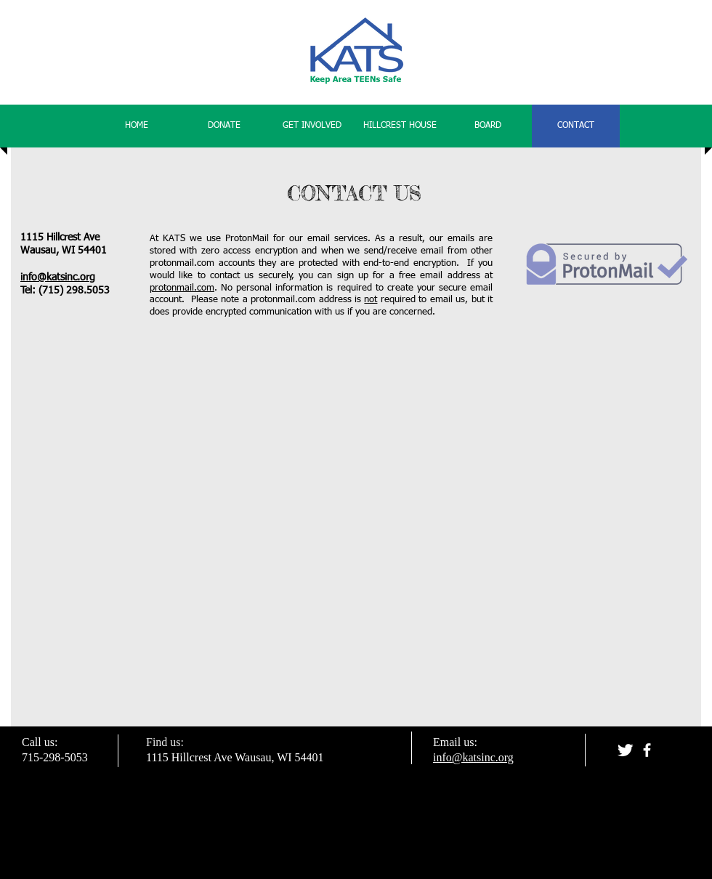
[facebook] (647, 750)
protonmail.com (182, 288)
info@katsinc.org (57, 277)
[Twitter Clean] (625, 750)
